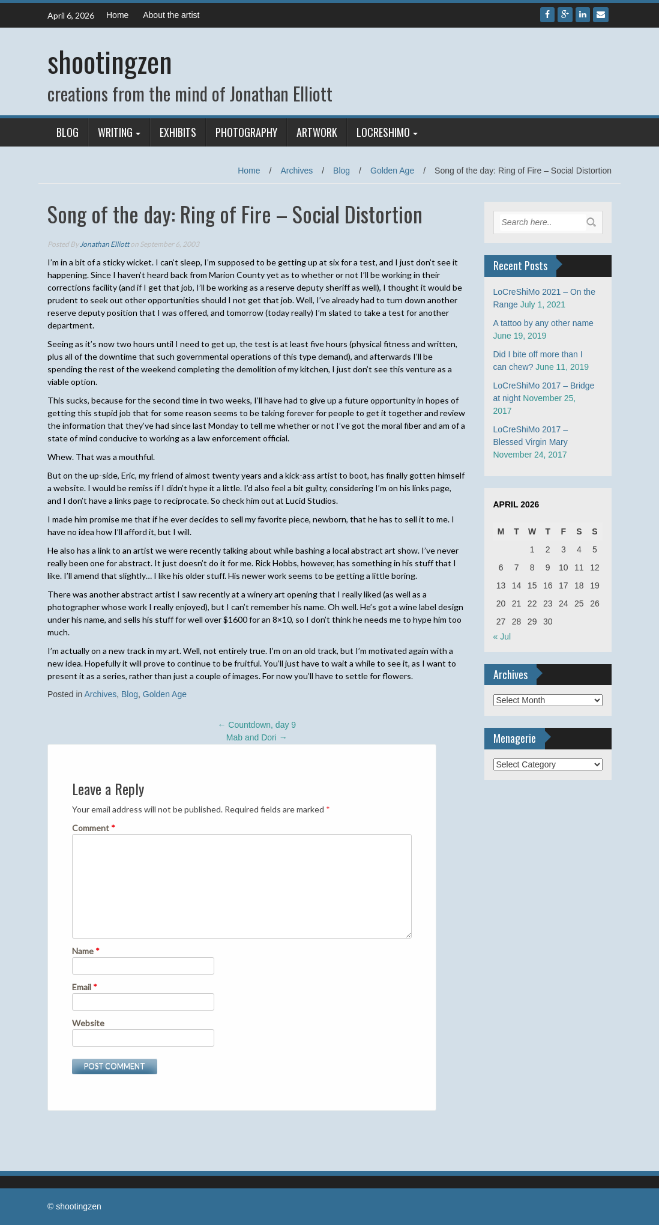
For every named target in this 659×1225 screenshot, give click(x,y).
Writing (115, 132)
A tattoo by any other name (543, 323)
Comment (93, 828)
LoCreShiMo (383, 132)
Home (117, 15)
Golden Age (392, 170)
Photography (246, 132)
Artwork (316, 132)
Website (88, 1023)
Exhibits (178, 132)
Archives (297, 170)
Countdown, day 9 (256, 725)
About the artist (171, 15)
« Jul (502, 636)
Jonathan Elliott (104, 244)
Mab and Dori (256, 737)
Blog (67, 132)
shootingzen (109, 61)
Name (86, 951)
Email (84, 987)
